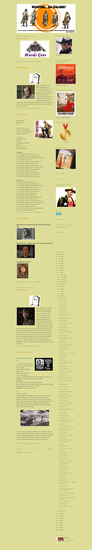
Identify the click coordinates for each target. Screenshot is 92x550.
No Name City (62, 424)
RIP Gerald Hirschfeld (64, 369)
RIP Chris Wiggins (63, 335)
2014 (59, 518)
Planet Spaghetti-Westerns (62, 227)
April (60, 293)
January (61, 510)
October (61, 279)
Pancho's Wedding (63, 455)
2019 (59, 268)
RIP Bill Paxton (21, 290)
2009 (59, 530)
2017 (59, 273)
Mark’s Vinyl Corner (63, 360)
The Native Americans (23, 352)
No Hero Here (62, 477)
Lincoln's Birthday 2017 (64, 426)
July (60, 286)
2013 (59, 520)
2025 (59, 254)
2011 (59, 525)
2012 (59, 523)
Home (35, 449)
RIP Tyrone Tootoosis (64, 415)
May (60, 291)
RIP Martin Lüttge (22, 68)
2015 (59, 516)
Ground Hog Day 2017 (64, 495)
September (61, 282)
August (61, 284)
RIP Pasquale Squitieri (64, 376)
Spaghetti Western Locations (65, 318)
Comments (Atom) (27, 452)
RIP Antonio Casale (63, 329)
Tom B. (68, 537)
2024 (59, 256)
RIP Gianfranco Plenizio (64, 459)
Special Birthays (62, 406)
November (61, 277)
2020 (59, 266)
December (61, 275)
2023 (59, 259)
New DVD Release (63, 389)
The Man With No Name (64, 468)
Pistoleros (61, 444)
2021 (59, 263)
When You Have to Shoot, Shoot (66, 492)
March (60, 296)
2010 (59, 527)
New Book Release (63, 393)
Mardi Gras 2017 (21, 39)
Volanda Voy (62, 350)
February (61, 298)
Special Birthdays (22, 218)
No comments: (38, 61)
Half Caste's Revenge (64, 501)
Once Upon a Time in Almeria (66, 391)
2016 (59, 513)
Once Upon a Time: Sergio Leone (66, 371)
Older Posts (50, 449)
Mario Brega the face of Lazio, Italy (67, 353)
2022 (59, 261)
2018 (59, 270)
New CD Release (22, 114)
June (60, 289)
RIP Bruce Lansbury (63, 400)
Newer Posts (19, 449)
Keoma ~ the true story (64, 387)
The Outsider (62, 357)
